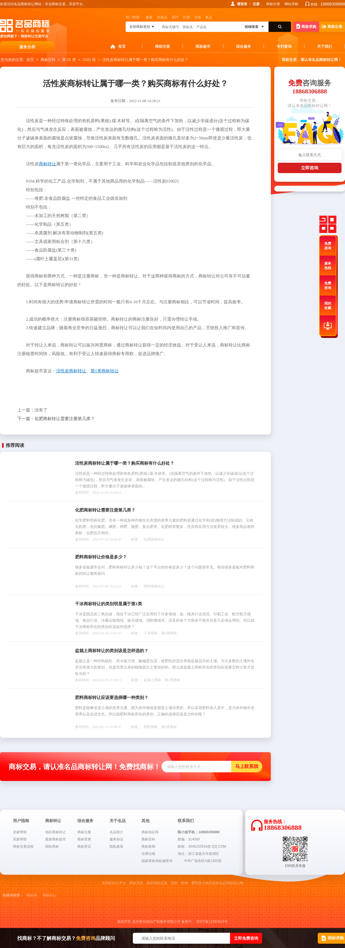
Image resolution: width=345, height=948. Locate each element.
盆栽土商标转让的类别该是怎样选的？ (111, 650)
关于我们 (324, 46)
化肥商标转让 (154, 539)
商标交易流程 (23, 846)
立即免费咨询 (246, 938)
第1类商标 (169, 633)
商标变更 (84, 839)
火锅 (197, 17)
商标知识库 (150, 832)
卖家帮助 (20, 832)
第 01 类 (69, 60)
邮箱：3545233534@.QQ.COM (202, 846)
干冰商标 (151, 633)
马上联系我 (246, 766)
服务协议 (116, 839)
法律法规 (148, 854)
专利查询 (284, 46)
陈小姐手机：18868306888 (198, 832)
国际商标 (52, 846)
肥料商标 (151, 727)
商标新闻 (148, 846)
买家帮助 (20, 839)
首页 (122, 46)
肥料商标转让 (154, 586)
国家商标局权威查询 (156, 861)
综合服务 (243, 46)
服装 (149, 17)
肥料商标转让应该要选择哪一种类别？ (111, 697)
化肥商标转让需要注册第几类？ (56, 418)
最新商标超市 (55, 839)
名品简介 (116, 832)
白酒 (186, 17)
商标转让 (49, 895)
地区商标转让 (55, 832)
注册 (256, 4)
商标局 (31, 895)
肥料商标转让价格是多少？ (101, 557)
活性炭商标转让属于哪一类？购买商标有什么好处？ (145, 60)
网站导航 (291, 4)
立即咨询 (309, 167)
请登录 (242, 4)
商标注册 (162, 46)
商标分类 (273, 4)
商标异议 (84, 846)
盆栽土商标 (152, 680)
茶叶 (175, 17)
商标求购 (306, 26)
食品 (208, 17)
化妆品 (162, 17)
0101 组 (89, 60)
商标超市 (202, 46)
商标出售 (332, 26)
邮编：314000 (189, 839)
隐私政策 (116, 846)
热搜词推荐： (13, 895)
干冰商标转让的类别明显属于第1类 (108, 604)
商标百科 (48, 60)
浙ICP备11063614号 (211, 922)
